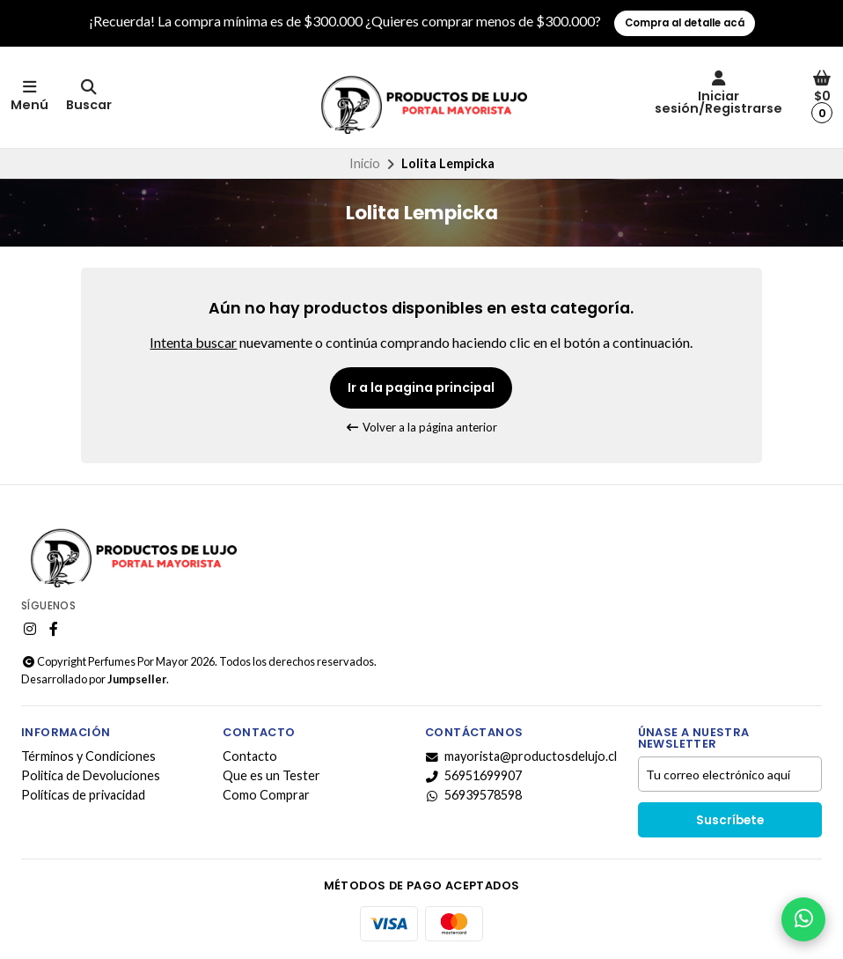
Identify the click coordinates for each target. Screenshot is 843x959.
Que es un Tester (271, 776)
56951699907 (473, 776)
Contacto (250, 756)
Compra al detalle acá (684, 23)
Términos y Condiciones (88, 756)
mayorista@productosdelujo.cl (521, 756)
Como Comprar (266, 795)
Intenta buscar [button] (193, 342)
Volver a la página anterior (422, 427)
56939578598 (473, 795)
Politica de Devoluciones (90, 776)
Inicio (364, 163)
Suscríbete (730, 820)
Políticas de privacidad (83, 795)
